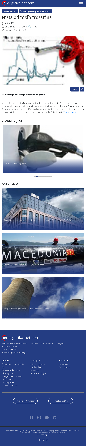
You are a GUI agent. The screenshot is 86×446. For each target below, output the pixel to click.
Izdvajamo (34, 370)
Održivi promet (8, 382)
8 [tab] (49, 176)
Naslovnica (9, 11)
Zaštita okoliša (8, 379)
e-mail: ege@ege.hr (10, 349)
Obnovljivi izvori (8, 373)
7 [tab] (47, 176)
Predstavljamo (36, 367)
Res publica (64, 367)
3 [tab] (39, 176)
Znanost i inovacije (10, 385)
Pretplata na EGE (61, 401)
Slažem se (43, 440)
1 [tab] (35, 176)
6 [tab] (45, 176)
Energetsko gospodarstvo (36, 11)
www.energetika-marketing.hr (15, 352)
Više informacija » (43, 435)
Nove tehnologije (38, 373)
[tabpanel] (43, 60)
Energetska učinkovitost (12, 376)
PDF (75, 89)
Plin (3, 367)
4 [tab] (41, 176)
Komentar (63, 364)
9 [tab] (51, 176)
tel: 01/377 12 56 (9, 346)
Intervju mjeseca (37, 364)
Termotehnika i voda (11, 370)
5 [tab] (43, 176)
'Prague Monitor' (70, 112)
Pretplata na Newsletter (25, 401)
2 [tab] (37, 176)
